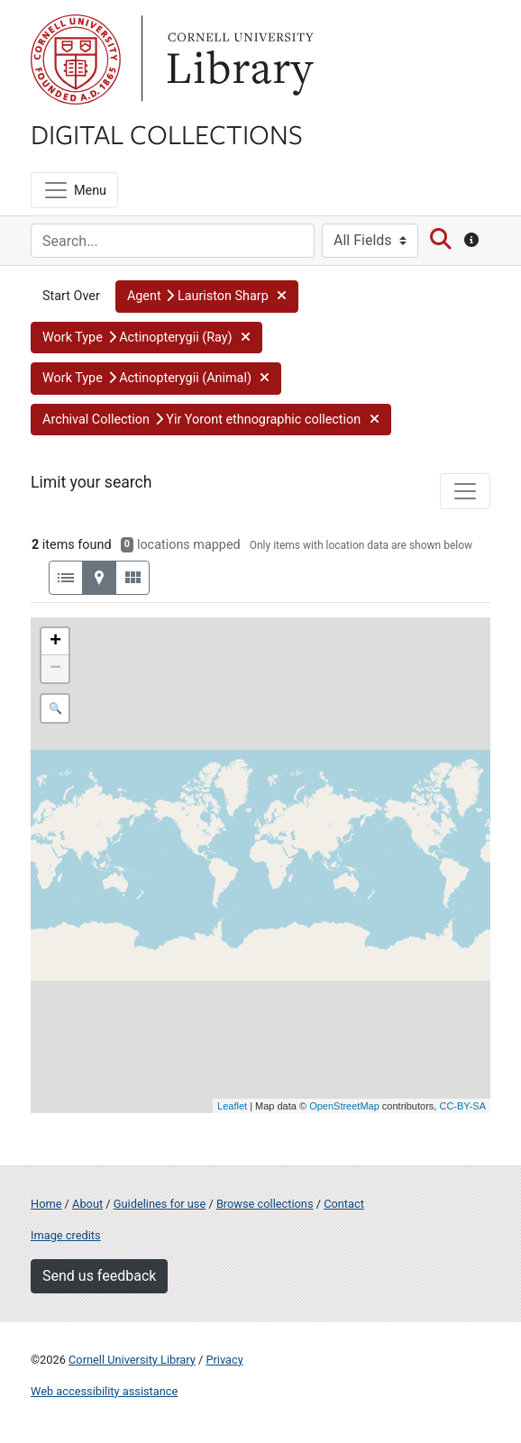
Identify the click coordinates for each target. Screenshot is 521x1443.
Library (238, 59)
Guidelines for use (160, 1203)
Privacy (224, 1359)
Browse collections (265, 1203)
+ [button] (55, 641)
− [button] (55, 668)
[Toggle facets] (465, 491)
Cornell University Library (132, 1359)
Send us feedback (99, 1275)
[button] (206, 296)
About (87, 1203)
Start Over (71, 296)
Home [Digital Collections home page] (46, 1203)
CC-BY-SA (462, 1106)
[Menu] (74, 190)
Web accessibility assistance (104, 1391)
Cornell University (76, 59)
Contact (344, 1203)
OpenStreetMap (344, 1106)
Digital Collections (167, 133)
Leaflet (232, 1106)
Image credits (66, 1235)
